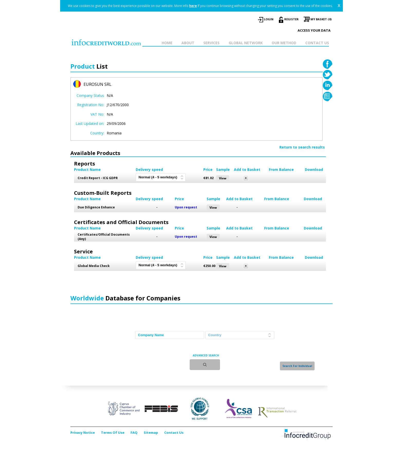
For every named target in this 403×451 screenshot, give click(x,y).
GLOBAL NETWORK (246, 42)
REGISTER (291, 19)
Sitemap (151, 432)
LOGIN (268, 19)
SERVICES (211, 42)
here (193, 6)
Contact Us (174, 432)
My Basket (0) (321, 19)
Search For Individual (297, 366)
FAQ (134, 432)
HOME (167, 42)
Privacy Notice (82, 432)
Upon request (186, 207)
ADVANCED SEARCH (206, 355)
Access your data (314, 30)
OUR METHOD (284, 42)
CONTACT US (317, 42)
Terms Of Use (112, 432)
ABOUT (187, 42)
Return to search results (302, 147)
